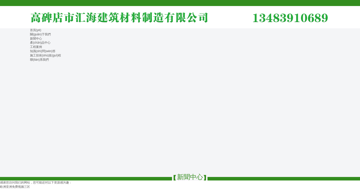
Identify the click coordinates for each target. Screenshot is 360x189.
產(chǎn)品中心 (40, 42)
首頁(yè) (35, 30)
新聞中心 (36, 38)
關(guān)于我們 (40, 34)
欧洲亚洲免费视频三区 (15, 186)
